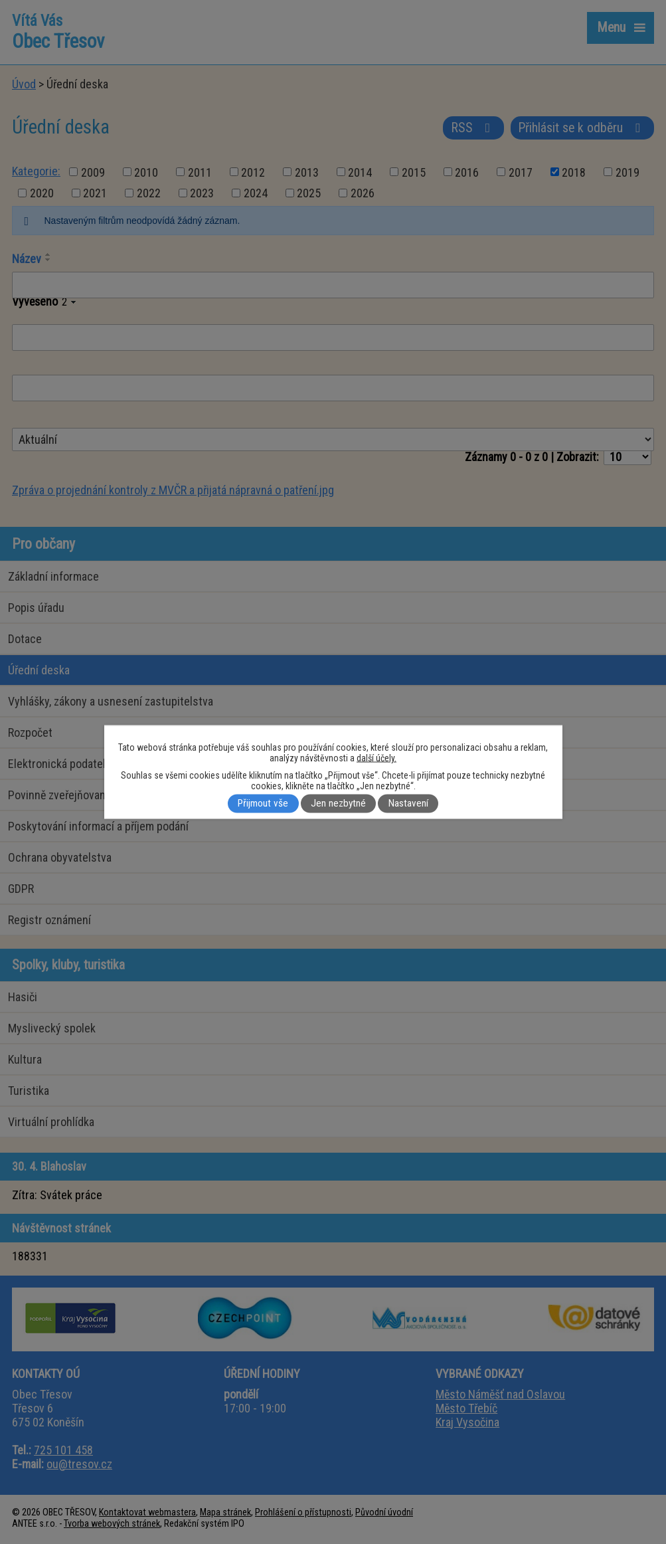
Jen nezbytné (338, 804)
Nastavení (408, 804)
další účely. (376, 758)
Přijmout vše (263, 804)
